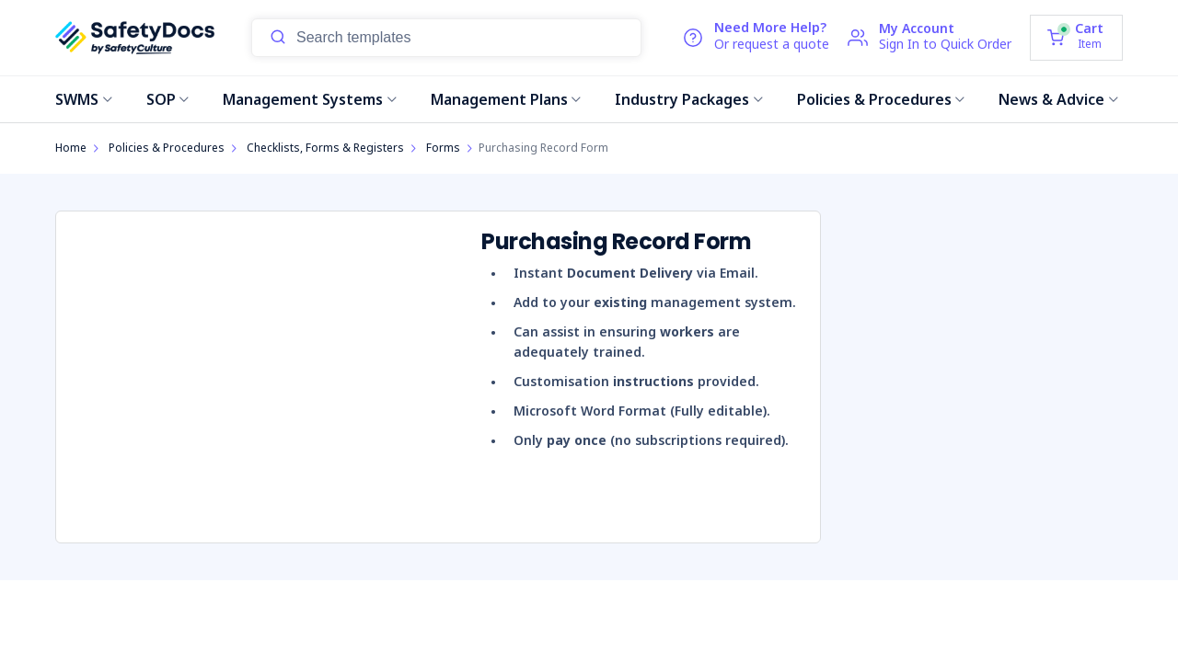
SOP (168, 99)
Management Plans (506, 99)
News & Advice (1058, 99)
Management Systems (310, 99)
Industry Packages (689, 99)
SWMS (83, 99)
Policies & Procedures (881, 99)
